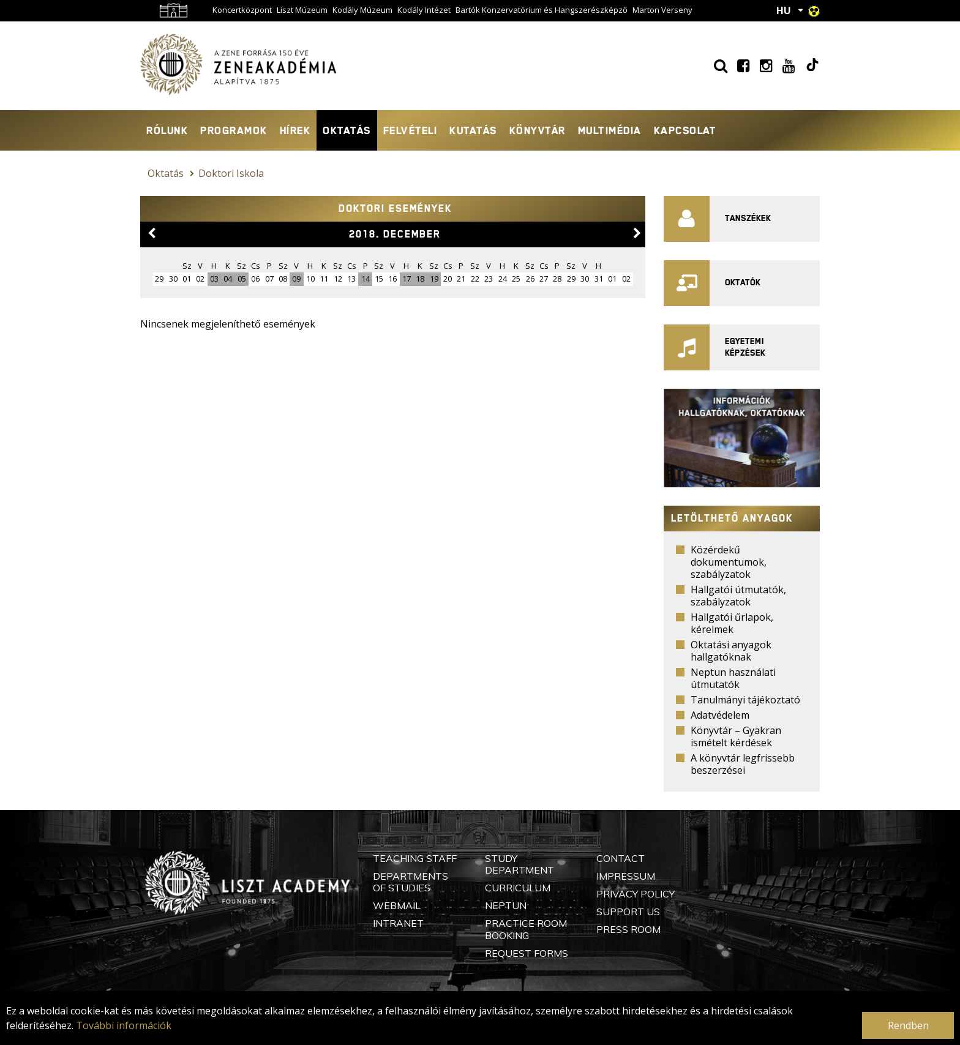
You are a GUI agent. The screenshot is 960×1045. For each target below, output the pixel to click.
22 (475, 278)
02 (200, 278)
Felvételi (410, 130)
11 (324, 278)
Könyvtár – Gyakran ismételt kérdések (736, 736)
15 (379, 278)
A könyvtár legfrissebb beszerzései (743, 764)
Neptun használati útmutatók (733, 678)
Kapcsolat (685, 130)
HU (783, 10)
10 (310, 278)
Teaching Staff (415, 858)
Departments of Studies (410, 882)
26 (530, 278)
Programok (234, 130)
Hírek (295, 130)
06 (255, 278)
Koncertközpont (242, 9)
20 (447, 278)
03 (214, 278)
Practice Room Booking (526, 929)
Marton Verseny (662, 9)
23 (488, 278)
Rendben (908, 1025)
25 (516, 278)
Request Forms (526, 953)
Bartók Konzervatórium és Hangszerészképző (542, 9)
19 (434, 278)
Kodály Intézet (424, 9)
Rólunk (167, 130)
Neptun (506, 905)
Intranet (398, 923)
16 (392, 278)
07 (269, 278)
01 (186, 278)
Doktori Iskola (231, 173)
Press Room (628, 929)
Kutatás (473, 130)
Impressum (625, 876)
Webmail (397, 905)
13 (351, 278)
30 (584, 278)
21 (461, 278)
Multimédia (610, 130)
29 (571, 278)
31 (598, 278)
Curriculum (517, 888)
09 (296, 278)
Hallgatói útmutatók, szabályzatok (738, 595)
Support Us (628, 911)
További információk (123, 1025)
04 (227, 278)
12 (338, 278)
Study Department (519, 864)
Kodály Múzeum (362, 9)
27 (543, 278)
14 (365, 278)
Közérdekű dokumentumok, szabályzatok (729, 562)
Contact (620, 858)
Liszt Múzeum (302, 9)
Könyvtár (537, 130)
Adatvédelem (720, 715)
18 (420, 278)
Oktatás (347, 130)
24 (502, 278)
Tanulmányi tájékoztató (745, 700)
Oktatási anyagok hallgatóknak (731, 651)
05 (242, 278)
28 (557, 278)
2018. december (395, 234)
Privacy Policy (635, 894)
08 (283, 278)
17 (406, 278)
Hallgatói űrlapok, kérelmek (732, 623)
